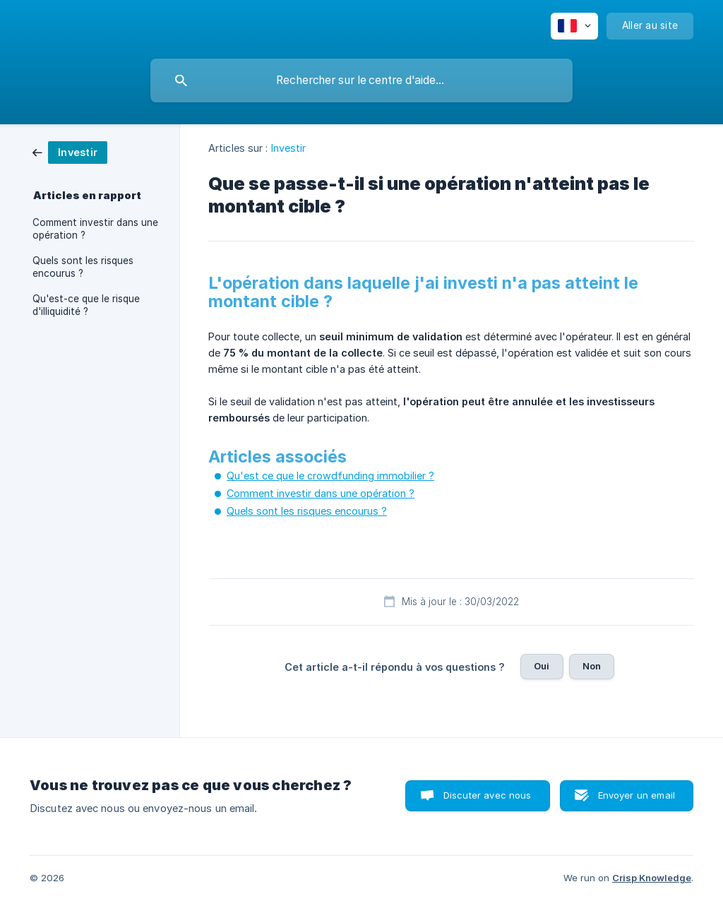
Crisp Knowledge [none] (651, 877)
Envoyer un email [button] (636, 795)
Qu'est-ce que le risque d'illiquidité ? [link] (86, 305)
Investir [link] (288, 148)
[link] (69, 151)
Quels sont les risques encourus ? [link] (82, 267)
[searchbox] (361, 80)
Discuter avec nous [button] (487, 795)
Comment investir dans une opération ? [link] (95, 229)
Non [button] (591, 666)
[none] (574, 26)
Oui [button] (541, 666)
